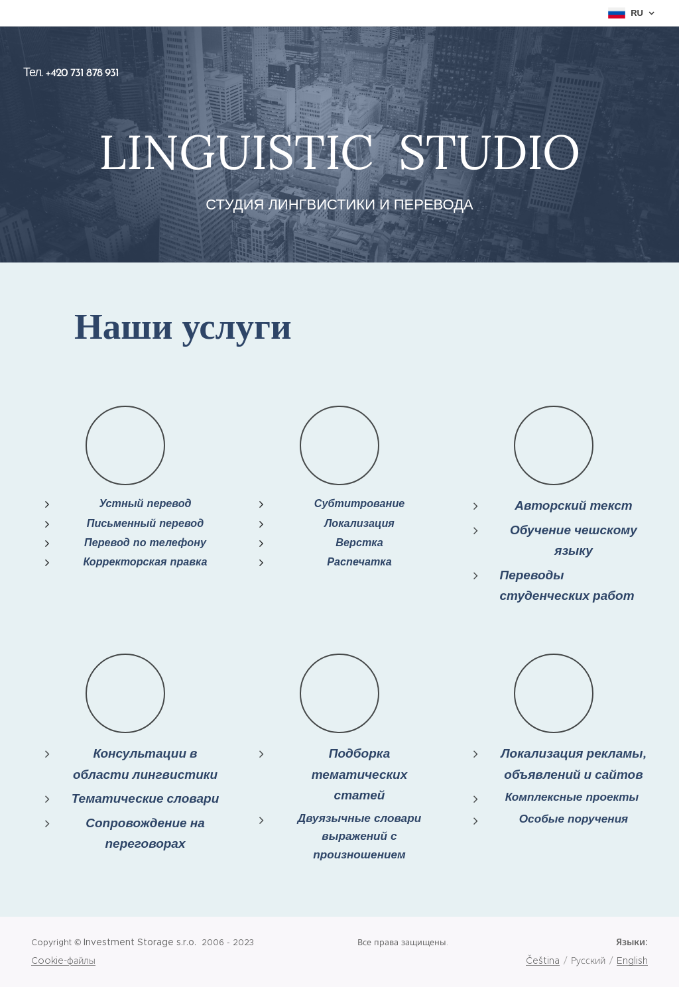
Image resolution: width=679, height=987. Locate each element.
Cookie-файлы (63, 960)
